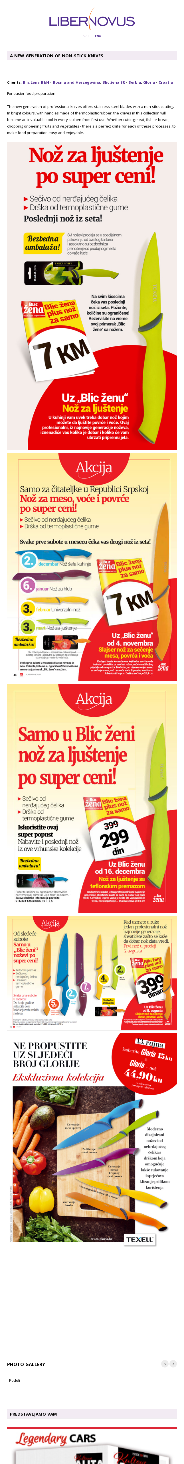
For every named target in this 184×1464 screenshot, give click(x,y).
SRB (85, 36)
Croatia (166, 82)
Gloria (149, 82)
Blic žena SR (113, 82)
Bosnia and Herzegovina (76, 82)
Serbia (135, 82)
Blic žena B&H (36, 82)
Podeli (14, 1380)
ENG (98, 36)
